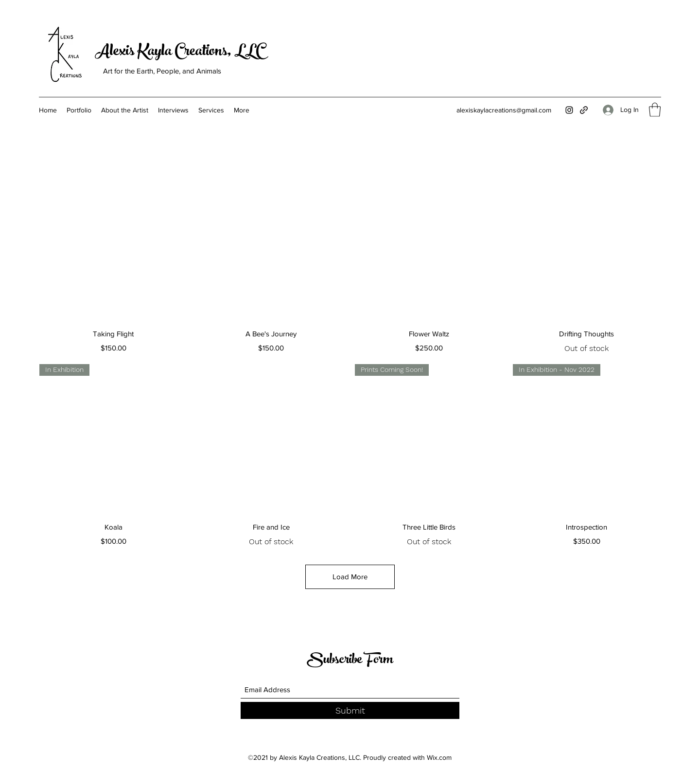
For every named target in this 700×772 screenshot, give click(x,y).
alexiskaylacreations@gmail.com (503, 110)
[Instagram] (569, 110)
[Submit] (350, 710)
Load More (350, 576)
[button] (655, 110)
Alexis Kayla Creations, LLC (179, 52)
